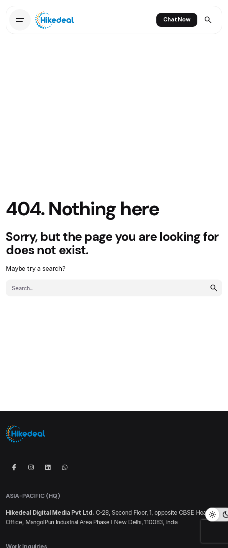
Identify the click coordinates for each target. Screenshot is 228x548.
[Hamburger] (20, 20)
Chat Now (176, 19)
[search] (213, 288)
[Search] (208, 20)
